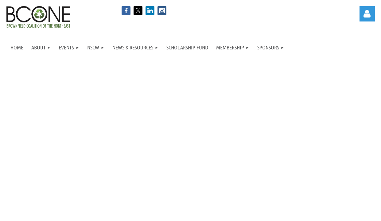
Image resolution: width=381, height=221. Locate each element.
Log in (367, 13)
